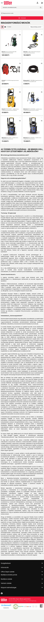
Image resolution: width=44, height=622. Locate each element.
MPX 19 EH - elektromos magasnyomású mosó (10, 138)
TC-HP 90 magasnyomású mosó (10, 81)
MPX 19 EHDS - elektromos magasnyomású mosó (32, 138)
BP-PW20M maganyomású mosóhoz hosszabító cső (32, 81)
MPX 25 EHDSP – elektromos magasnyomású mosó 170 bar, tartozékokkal (32, 110)
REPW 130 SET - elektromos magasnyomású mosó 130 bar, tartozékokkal (10, 110)
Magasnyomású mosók (8, 13)
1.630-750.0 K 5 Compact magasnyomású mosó (31, 52)
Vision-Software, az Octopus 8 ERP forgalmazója (26, 600)
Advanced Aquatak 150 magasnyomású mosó (9, 52)
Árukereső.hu (6, 607)
